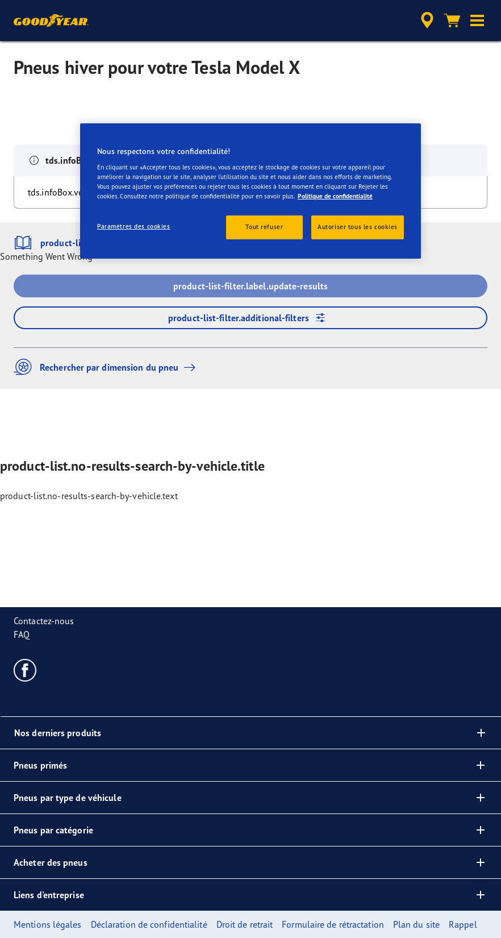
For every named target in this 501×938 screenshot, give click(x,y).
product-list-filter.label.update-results (250, 286)
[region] (250, 191)
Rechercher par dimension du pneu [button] (107, 367)
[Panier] (452, 20)
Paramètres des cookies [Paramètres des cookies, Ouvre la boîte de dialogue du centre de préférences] (133, 226)
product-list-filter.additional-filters (250, 318)
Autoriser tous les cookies (358, 227)
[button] (477, 20)
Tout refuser (264, 227)
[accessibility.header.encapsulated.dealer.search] (425, 20)
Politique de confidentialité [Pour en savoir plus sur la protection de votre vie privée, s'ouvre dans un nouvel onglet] (335, 196)
